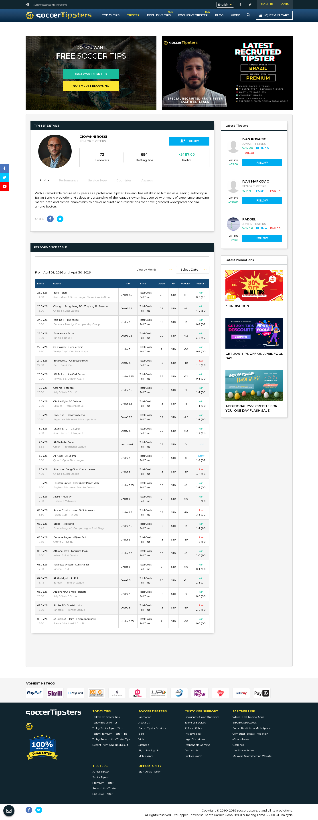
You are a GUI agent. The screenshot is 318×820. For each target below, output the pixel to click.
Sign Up (266, 4)
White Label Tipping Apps (248, 717)
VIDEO (235, 15)
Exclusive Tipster (193, 14)
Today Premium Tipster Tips (109, 734)
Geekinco (238, 745)
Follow (189, 141)
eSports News (241, 739)
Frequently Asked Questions (202, 717)
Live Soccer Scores (243, 750)
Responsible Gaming (197, 745)
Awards (147, 181)
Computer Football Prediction (250, 734)
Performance (68, 181)
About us (144, 722)
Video (141, 739)
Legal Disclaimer (195, 739)
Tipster (133, 15)
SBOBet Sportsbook (245, 722)
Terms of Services (195, 722)
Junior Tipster (100, 771)
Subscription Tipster (104, 788)
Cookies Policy (193, 756)
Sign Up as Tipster (149, 771)
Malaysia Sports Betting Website (252, 756)
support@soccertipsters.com (50, 4)
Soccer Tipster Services (152, 728)
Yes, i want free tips (91, 74)
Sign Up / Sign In (149, 750)
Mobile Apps (145, 756)
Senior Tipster (100, 777)
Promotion (144, 717)
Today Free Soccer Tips (106, 717)
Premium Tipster (102, 783)
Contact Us (191, 750)
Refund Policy (193, 728)
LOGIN (284, 4)
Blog (219, 15)
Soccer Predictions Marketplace (252, 728)
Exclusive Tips (159, 15)
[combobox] (153, 269)
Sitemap (143, 745)
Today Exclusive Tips (104, 722)
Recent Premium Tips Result (110, 745)
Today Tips (111, 15)
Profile (44, 180)
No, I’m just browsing (91, 86)
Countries (124, 181)
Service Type (97, 181)
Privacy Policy (193, 734)
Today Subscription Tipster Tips (111, 739)
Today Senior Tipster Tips (107, 728)
